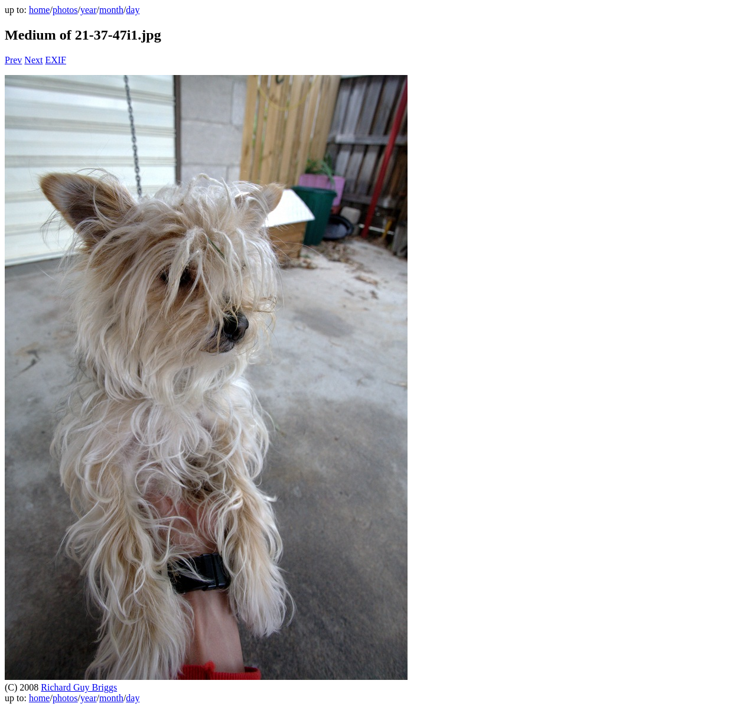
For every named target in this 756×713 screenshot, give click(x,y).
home (39, 10)
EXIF (55, 60)
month (111, 10)
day (132, 10)
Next (33, 60)
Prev (13, 60)
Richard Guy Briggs (79, 687)
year (88, 10)
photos (65, 10)
